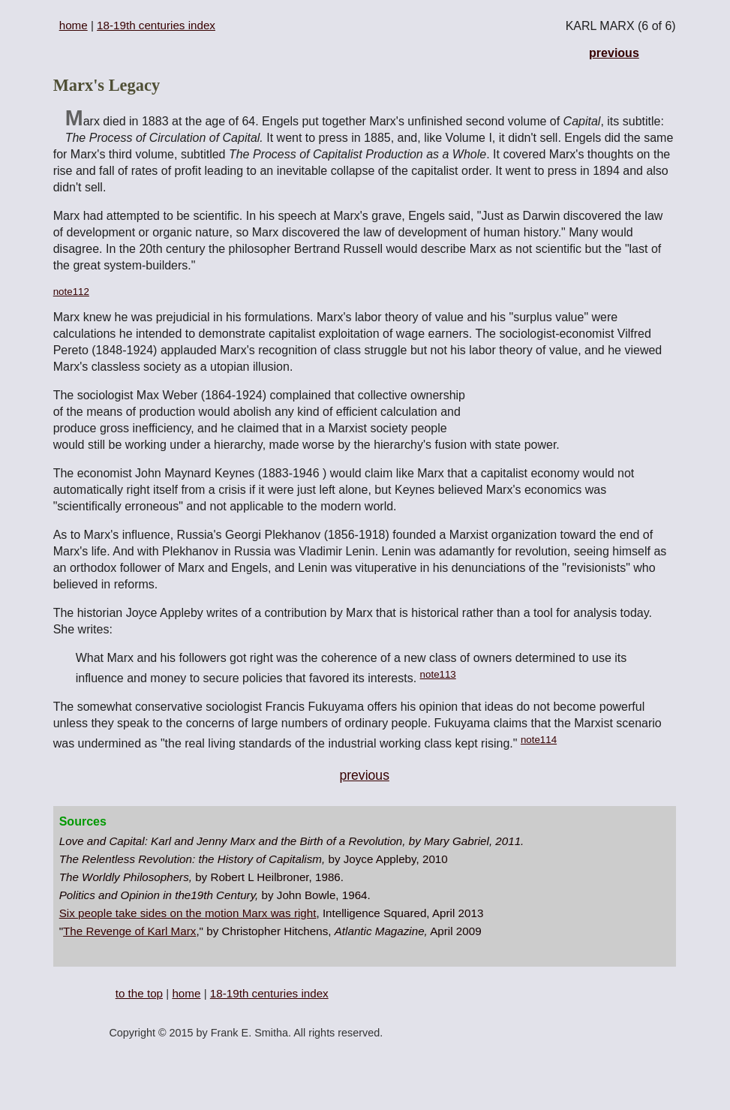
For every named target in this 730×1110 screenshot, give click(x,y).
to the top (139, 993)
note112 (71, 291)
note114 (539, 739)
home (73, 25)
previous (614, 53)
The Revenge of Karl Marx (129, 931)
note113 (438, 674)
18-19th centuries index (156, 25)
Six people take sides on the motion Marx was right (188, 913)
